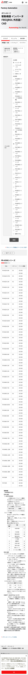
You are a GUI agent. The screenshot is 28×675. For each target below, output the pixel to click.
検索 (14, 240)
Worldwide (22, 2)
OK (14, 672)
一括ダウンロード (9, 253)
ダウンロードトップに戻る (9, 637)
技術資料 (22, 38)
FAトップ (3, 646)
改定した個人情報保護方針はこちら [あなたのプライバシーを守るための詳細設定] (18, 661)
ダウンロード (11, 646)
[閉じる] (26, 655)
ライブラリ (23, 43)
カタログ (5, 38)
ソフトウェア (14, 43)
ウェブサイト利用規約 (9, 668)
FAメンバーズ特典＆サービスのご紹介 (17, 247)
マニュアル (14, 38)
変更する (16, 51)
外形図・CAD (5, 43)
